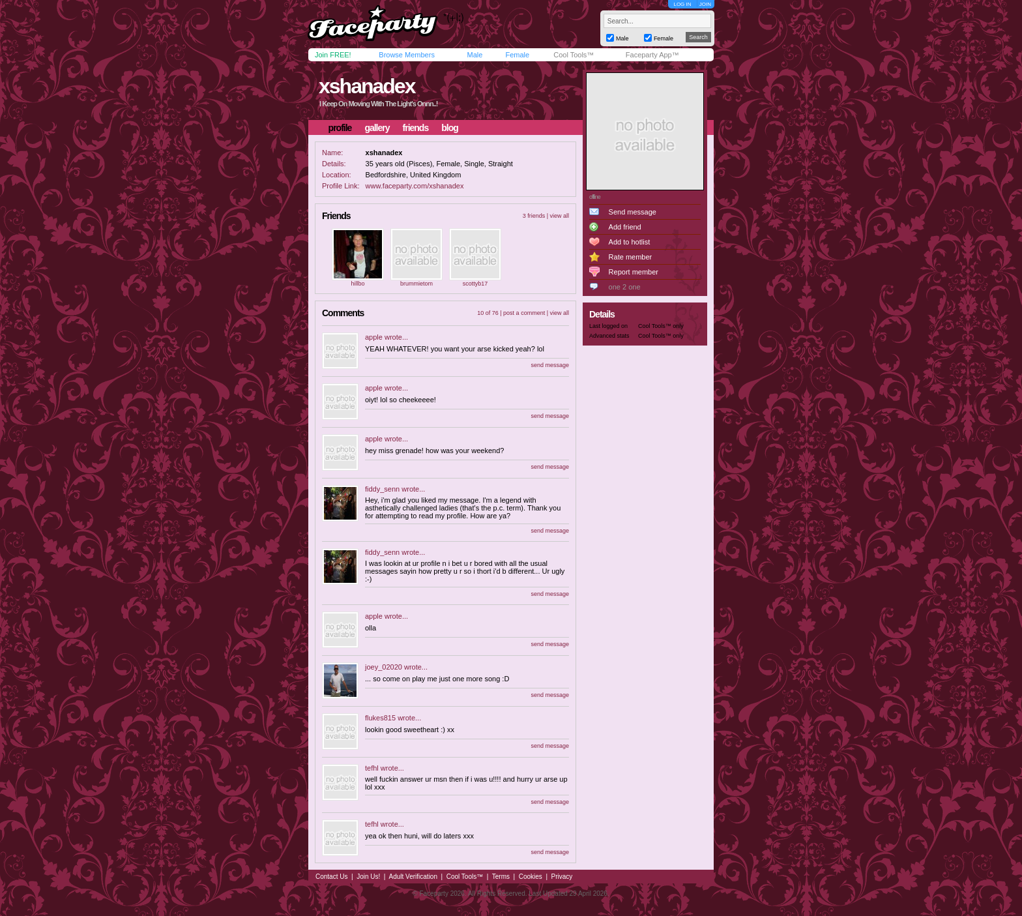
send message (550, 365)
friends (416, 128)
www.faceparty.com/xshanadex (415, 186)
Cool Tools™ (573, 55)
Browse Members (407, 55)
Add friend (625, 227)
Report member (633, 272)
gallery (376, 128)
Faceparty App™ (652, 55)
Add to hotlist (629, 242)
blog (449, 128)
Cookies (530, 876)
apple (374, 337)
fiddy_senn (382, 489)
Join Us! (368, 876)
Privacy (562, 876)
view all (559, 216)
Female (517, 55)
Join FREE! (333, 55)
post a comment (524, 313)
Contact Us (331, 876)
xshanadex (367, 86)
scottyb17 (475, 283)
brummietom (416, 283)
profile (340, 128)
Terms (501, 876)
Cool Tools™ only (661, 326)
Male (474, 55)
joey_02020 (383, 667)
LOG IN (682, 4)
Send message (632, 212)
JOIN (705, 4)
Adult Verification (412, 876)
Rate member (630, 257)
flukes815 (380, 718)
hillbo (357, 283)
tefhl (372, 768)
